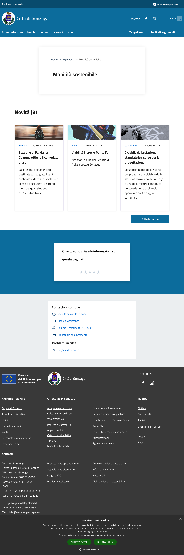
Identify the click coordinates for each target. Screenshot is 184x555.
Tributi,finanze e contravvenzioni (111, 420)
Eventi (141, 442)
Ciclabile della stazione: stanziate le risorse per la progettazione (142, 157)
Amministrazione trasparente (109, 463)
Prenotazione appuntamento (63, 463)
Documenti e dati (11, 444)
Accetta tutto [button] (79, 542)
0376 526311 (29, 507)
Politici (6, 432)
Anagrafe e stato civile (59, 408)
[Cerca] (178, 18)
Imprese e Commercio (59, 425)
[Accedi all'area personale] (165, 4)
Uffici (5, 420)
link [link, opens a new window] (124, 535)
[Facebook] (140, 18)
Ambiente (98, 426)
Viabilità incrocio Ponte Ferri (92, 152)
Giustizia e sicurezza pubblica (109, 414)
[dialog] (92, 535)
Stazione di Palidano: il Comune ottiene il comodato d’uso (39, 157)
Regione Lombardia (12, 4)
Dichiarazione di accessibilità (109, 481)
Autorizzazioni (101, 438)
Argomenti (68, 59)
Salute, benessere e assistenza (110, 432)
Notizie (23, 145)
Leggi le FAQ (54, 475)
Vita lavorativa (55, 419)
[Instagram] (148, 18)
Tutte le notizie (150, 219)
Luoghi (142, 436)
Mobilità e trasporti (58, 446)
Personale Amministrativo (16, 438)
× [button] (180, 519)
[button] (92, 549)
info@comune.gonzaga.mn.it (25, 512)
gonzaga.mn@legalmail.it (22, 503)
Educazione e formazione (107, 408)
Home (54, 59)
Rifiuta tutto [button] (105, 541)
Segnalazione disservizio (61, 469)
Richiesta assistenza (58, 481)
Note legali (99, 475)
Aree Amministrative (13, 414)
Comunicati (131, 145)
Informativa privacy (104, 469)
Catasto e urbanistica (59, 435)
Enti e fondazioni (11, 426)
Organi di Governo (12, 408)
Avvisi (75, 145)
